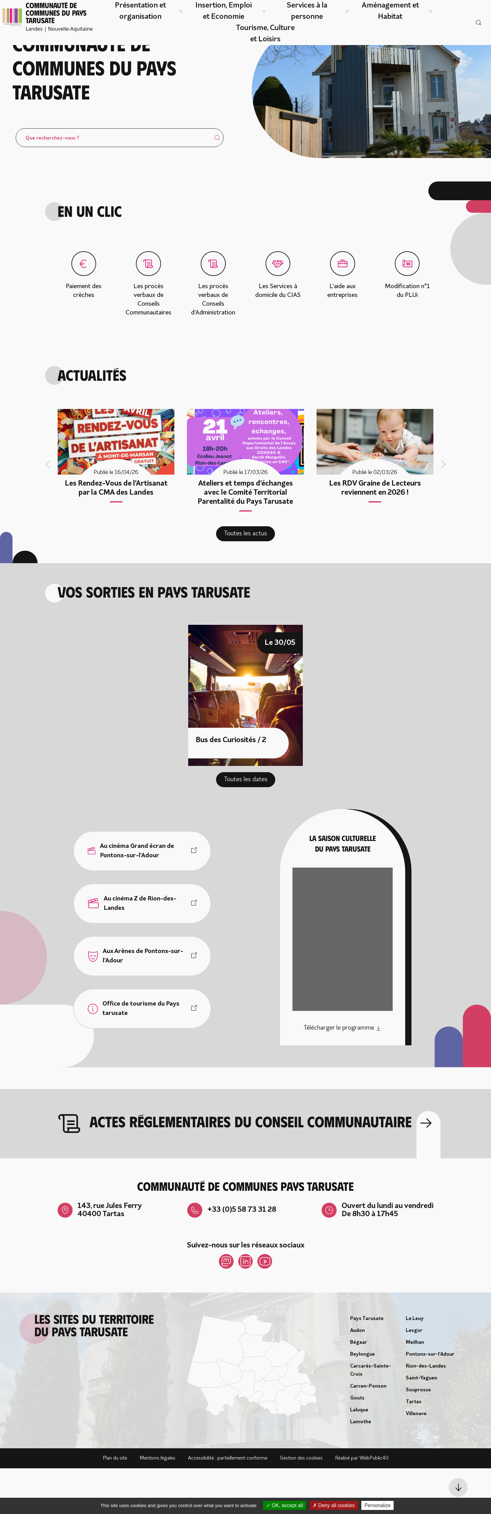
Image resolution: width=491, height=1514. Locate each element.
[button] (458, 1487)
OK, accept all (284, 1505)
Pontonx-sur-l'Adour (430, 1400)
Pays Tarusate (367, 1364)
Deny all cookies (334, 1505)
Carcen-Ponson (368, 1432)
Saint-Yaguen (421, 1423)
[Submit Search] (217, 182)
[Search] (120, 182)
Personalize (377, 1505)
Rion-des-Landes (426, 1412)
